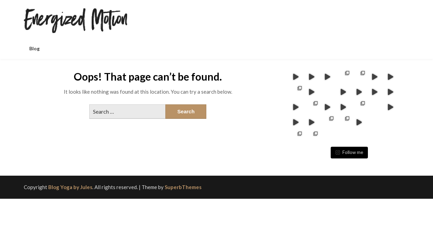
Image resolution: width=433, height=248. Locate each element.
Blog (34, 48)
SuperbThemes (183, 172)
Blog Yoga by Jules (70, 172)
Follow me (349, 137)
